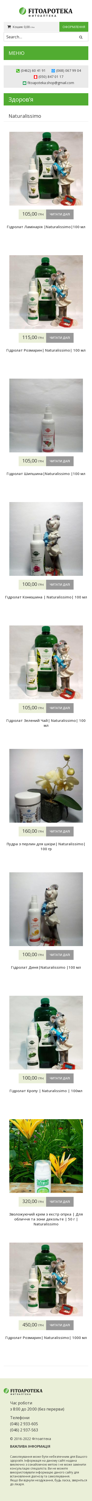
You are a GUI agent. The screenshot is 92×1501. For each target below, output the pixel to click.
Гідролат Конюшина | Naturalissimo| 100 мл (46, 596)
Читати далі (60, 214)
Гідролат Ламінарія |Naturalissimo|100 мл (46, 226)
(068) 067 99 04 (68, 70)
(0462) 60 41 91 (33, 70)
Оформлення (74, 27)
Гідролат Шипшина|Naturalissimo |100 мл (46, 473)
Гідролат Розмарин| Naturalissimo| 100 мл (46, 350)
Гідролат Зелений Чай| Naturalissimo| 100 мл (46, 723)
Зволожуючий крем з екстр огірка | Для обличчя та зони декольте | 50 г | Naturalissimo (46, 1219)
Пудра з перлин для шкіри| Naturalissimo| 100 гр (46, 846)
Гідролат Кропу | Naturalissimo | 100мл (46, 1090)
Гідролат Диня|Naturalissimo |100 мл (46, 967)
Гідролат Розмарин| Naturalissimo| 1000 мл (46, 1337)
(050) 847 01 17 (51, 76)
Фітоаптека (41, 1438)
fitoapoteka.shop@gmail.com (50, 82)
